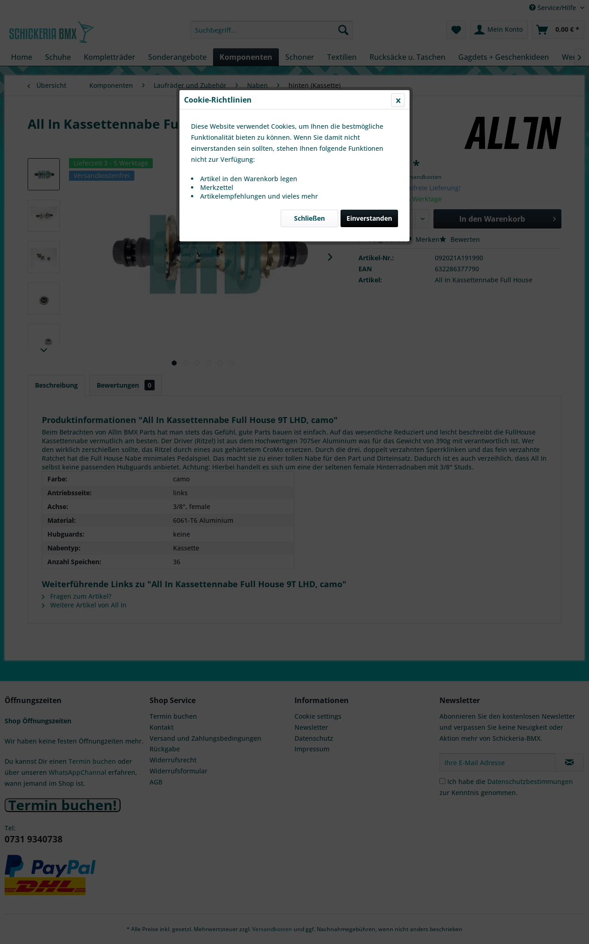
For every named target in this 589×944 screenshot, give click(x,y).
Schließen (309, 218)
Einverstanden (369, 218)
